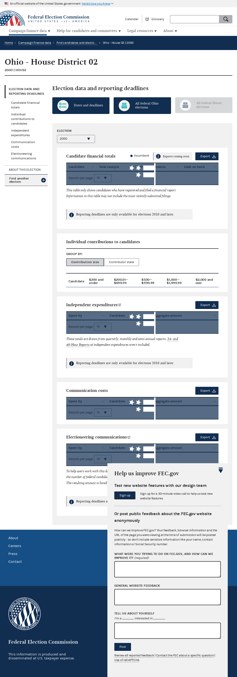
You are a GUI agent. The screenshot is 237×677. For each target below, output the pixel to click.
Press (12, 553)
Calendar (131, 19)
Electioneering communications (96, 436)
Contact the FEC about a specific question (185, 655)
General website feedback (137, 586)
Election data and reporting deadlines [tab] (26, 91)
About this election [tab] (25, 169)
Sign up (124, 495)
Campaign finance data (34, 42)
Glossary (157, 19)
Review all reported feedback (134, 655)
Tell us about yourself (134, 613)
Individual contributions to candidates (22, 118)
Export (205, 156)
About (13, 537)
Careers (14, 545)
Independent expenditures (92, 304)
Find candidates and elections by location (85, 42)
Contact (15, 561)
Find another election (19, 179)
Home (9, 42)
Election (64, 130)
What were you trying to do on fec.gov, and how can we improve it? (163, 556)
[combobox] (194, 19)
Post (122, 647)
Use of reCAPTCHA (126, 660)
